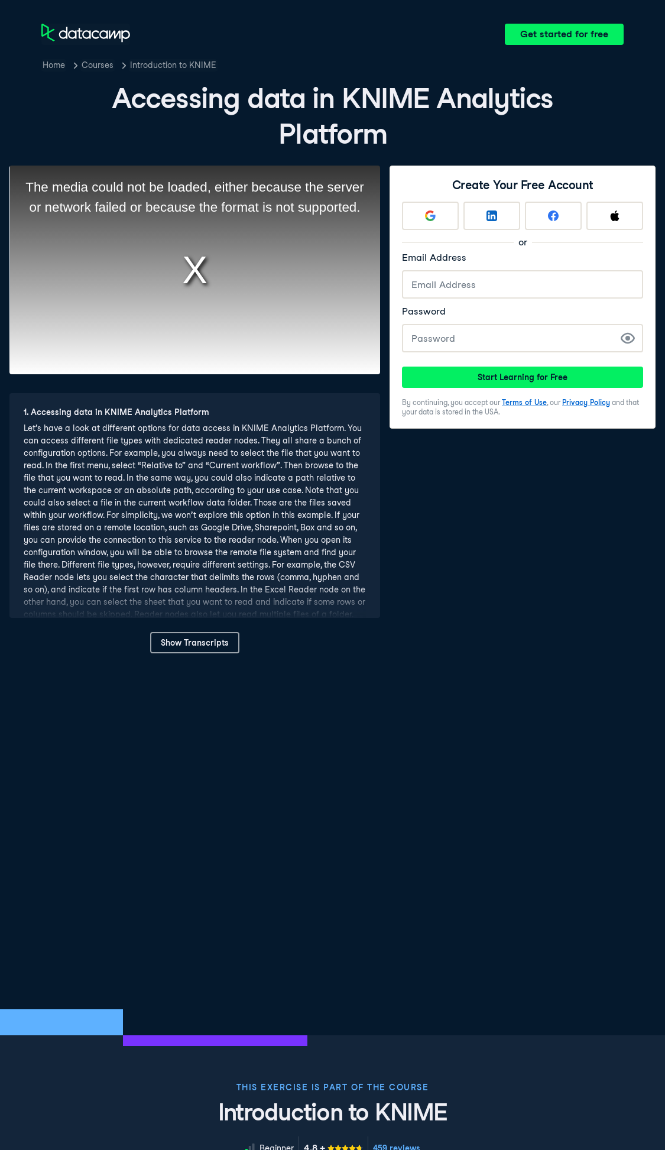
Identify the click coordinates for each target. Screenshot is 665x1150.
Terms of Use (524, 402)
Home (54, 65)
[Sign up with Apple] (614, 216)
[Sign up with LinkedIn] (491, 216)
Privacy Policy (586, 402)
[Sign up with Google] (430, 216)
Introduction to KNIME (173, 65)
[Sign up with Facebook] (553, 216)
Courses (97, 65)
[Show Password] (627, 338)
